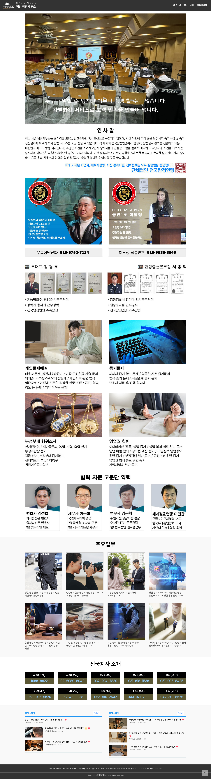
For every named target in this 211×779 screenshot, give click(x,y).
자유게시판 (202, 5)
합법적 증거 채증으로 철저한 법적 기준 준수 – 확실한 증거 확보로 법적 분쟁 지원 (42, 645)
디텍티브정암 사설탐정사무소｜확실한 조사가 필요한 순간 (153, 747)
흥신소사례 (189, 5)
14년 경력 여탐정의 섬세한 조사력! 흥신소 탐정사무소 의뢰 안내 (123, 644)
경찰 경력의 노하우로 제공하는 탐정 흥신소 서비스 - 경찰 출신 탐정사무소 (166, 594)
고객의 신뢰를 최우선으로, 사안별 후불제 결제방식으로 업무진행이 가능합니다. (167, 644)
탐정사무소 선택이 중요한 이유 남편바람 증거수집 (67, 728)
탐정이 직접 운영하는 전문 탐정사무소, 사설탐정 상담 (67, 742)
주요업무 (177, 5)
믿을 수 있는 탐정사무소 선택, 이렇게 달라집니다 (45, 719)
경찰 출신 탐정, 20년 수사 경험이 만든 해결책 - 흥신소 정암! (42, 594)
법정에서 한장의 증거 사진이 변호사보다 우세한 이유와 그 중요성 (84, 594)
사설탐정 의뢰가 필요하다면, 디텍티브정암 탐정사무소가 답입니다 (156, 719)
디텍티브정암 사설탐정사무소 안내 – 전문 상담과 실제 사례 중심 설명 (156, 734)
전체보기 (96, 713)
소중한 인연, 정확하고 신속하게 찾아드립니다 (122, 594)
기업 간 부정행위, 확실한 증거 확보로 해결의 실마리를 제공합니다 (83, 644)
